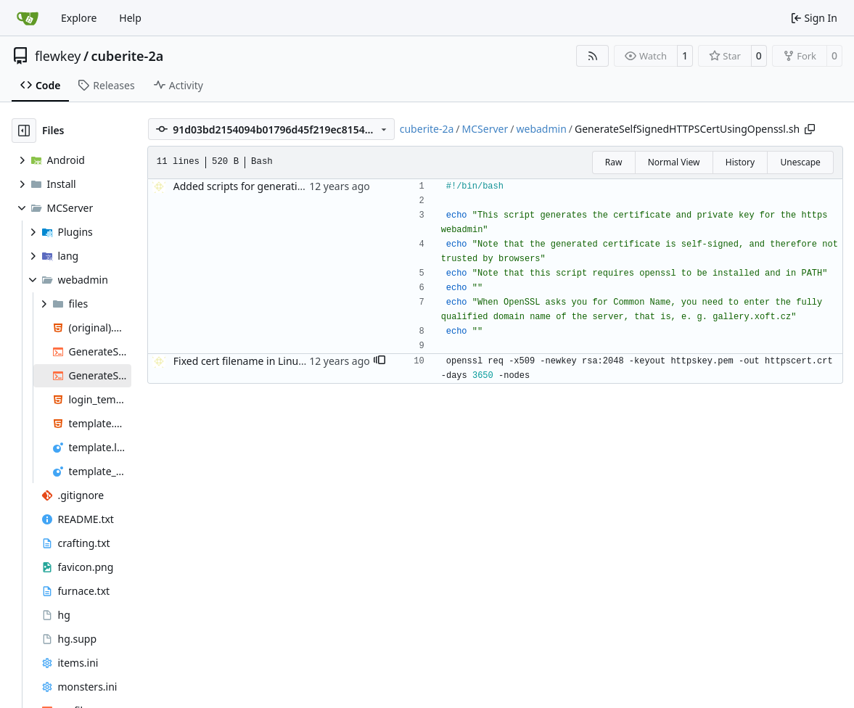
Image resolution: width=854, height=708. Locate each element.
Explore (79, 18)
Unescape (800, 162)
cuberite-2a (127, 56)
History (740, 162)
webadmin (541, 129)
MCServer (485, 129)
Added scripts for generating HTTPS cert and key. (289, 186)
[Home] (27, 18)
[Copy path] (810, 129)
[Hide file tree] (24, 130)
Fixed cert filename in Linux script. (254, 361)
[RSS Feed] (592, 56)
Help (130, 18)
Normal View (674, 162)
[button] (379, 361)
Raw (614, 162)
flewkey (58, 56)
